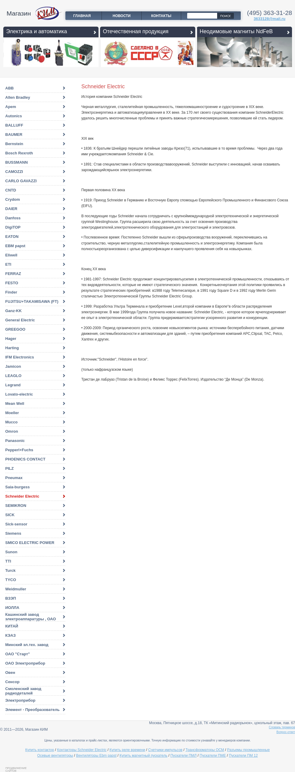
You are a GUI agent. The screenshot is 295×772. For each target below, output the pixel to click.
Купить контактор (39, 750)
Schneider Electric (22, 496)
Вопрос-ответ (285, 732)
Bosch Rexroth (19, 153)
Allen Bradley (17, 97)
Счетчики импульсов (165, 750)
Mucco (11, 422)
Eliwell (11, 255)
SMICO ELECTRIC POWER (30, 542)
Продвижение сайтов (16, 769)
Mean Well (14, 403)
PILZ (9, 468)
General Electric (20, 320)
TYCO (10, 580)
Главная (82, 16)
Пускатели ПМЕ (213, 755)
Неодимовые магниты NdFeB (236, 31)
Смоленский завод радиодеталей (23, 690)
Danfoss (13, 218)
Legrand (13, 385)
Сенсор (12, 682)
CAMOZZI (14, 171)
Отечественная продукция (136, 31)
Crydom (12, 199)
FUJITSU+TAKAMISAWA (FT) (31, 301)
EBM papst (15, 246)
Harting (12, 348)
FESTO (11, 283)
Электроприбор (20, 700)
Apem (10, 106)
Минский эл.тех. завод (27, 644)
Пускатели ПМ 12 (243, 755)
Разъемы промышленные (248, 750)
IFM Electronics (19, 357)
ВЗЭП (10, 598)
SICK (10, 515)
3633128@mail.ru (269, 18)
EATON (12, 236)
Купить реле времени (127, 750)
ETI (8, 264)
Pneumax (14, 477)
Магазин (19, 13)
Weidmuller (15, 589)
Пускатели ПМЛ (183, 755)
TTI (8, 561)
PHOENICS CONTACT (25, 459)
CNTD (10, 190)
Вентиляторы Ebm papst (96, 755)
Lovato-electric (19, 394)
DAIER (11, 208)
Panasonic (15, 440)
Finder (11, 292)
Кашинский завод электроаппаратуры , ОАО (30, 616)
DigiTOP (13, 227)
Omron (11, 431)
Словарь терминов (282, 727)
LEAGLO (13, 375)
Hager (10, 338)
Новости (122, 16)
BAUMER (13, 134)
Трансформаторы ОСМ (204, 750)
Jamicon (13, 366)
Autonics (13, 116)
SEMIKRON (15, 505)
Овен (10, 672)
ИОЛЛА (12, 607)
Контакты (161, 16)
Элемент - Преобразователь (32, 709)
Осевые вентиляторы (55, 755)
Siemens (13, 533)
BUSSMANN (16, 162)
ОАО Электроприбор (25, 663)
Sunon (11, 552)
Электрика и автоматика (36, 31)
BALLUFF (14, 125)
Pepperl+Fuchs (19, 450)
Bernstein (14, 144)
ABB (9, 88)
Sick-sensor (16, 524)
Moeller (12, 413)
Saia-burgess (17, 487)
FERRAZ (13, 273)
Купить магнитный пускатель (143, 755)
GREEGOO (15, 329)
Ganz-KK (13, 311)
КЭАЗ (10, 635)
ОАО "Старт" (17, 654)
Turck (10, 570)
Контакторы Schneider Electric (81, 750)
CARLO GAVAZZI (21, 181)
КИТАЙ (11, 626)
